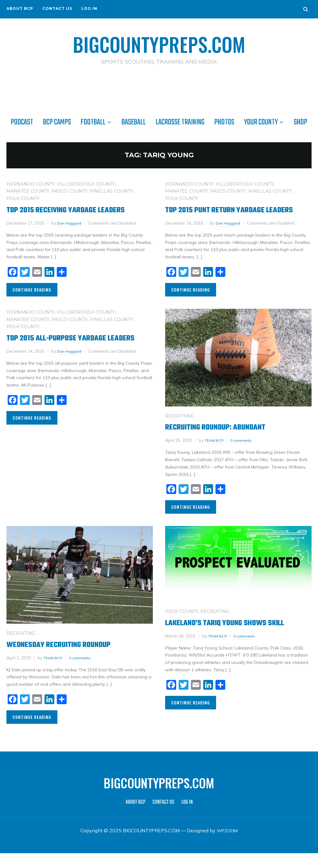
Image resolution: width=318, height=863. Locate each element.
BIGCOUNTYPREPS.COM (159, 43)
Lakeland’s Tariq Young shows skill (235, 632)
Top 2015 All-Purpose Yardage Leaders (64, 353)
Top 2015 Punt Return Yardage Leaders (222, 214)
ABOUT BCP (19, 8)
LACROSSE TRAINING (180, 122)
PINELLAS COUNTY (111, 191)
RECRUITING (179, 426)
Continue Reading (32, 289)
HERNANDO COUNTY (30, 183)
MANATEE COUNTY (27, 191)
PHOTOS (224, 122)
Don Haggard (71, 223)
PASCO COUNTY (69, 191)
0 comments (245, 450)
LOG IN (89, 8)
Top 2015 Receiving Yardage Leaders (74, 209)
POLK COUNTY (23, 198)
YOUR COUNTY (261, 122)
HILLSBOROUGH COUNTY (86, 183)
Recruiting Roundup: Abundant (224, 437)
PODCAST (22, 122)
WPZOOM (227, 840)
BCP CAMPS (57, 122)
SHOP (300, 122)
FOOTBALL (93, 122)
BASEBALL (134, 122)
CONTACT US (57, 8)
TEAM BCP (215, 450)
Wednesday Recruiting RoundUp (66, 654)
